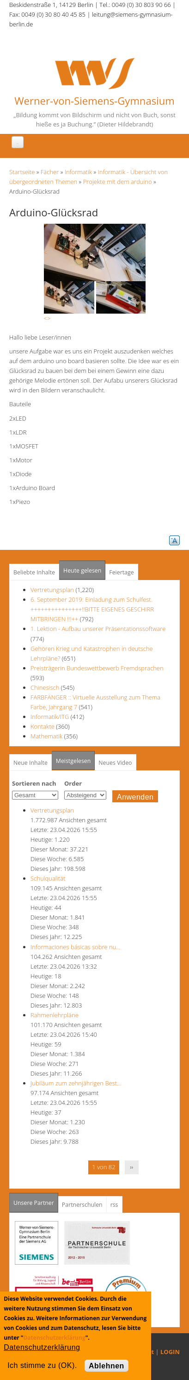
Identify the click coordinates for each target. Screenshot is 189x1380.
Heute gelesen (82, 570)
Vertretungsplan (52, 590)
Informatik (78, 172)
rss (114, 1205)
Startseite (22, 172)
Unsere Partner (35, 1200)
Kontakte (42, 726)
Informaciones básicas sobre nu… (75, 947)
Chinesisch (45, 687)
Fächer (50, 172)
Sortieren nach (34, 783)
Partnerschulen (82, 1205)
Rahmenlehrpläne (54, 1015)
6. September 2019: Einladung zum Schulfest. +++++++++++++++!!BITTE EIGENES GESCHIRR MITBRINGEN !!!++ (92, 609)
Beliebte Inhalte (34, 572)
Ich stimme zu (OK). (42, 1365)
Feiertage (121, 572)
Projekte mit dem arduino (117, 181)
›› (131, 1167)
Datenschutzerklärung (54, 1338)
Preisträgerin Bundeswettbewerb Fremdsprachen (97, 668)
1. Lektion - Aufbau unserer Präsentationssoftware (97, 628)
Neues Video (115, 763)
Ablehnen (106, 1366)
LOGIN (170, 1352)
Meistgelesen (73, 761)
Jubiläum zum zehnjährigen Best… (75, 1083)
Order (73, 783)
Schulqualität (47, 878)
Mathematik (46, 736)
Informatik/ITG (49, 716)
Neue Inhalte (30, 763)
